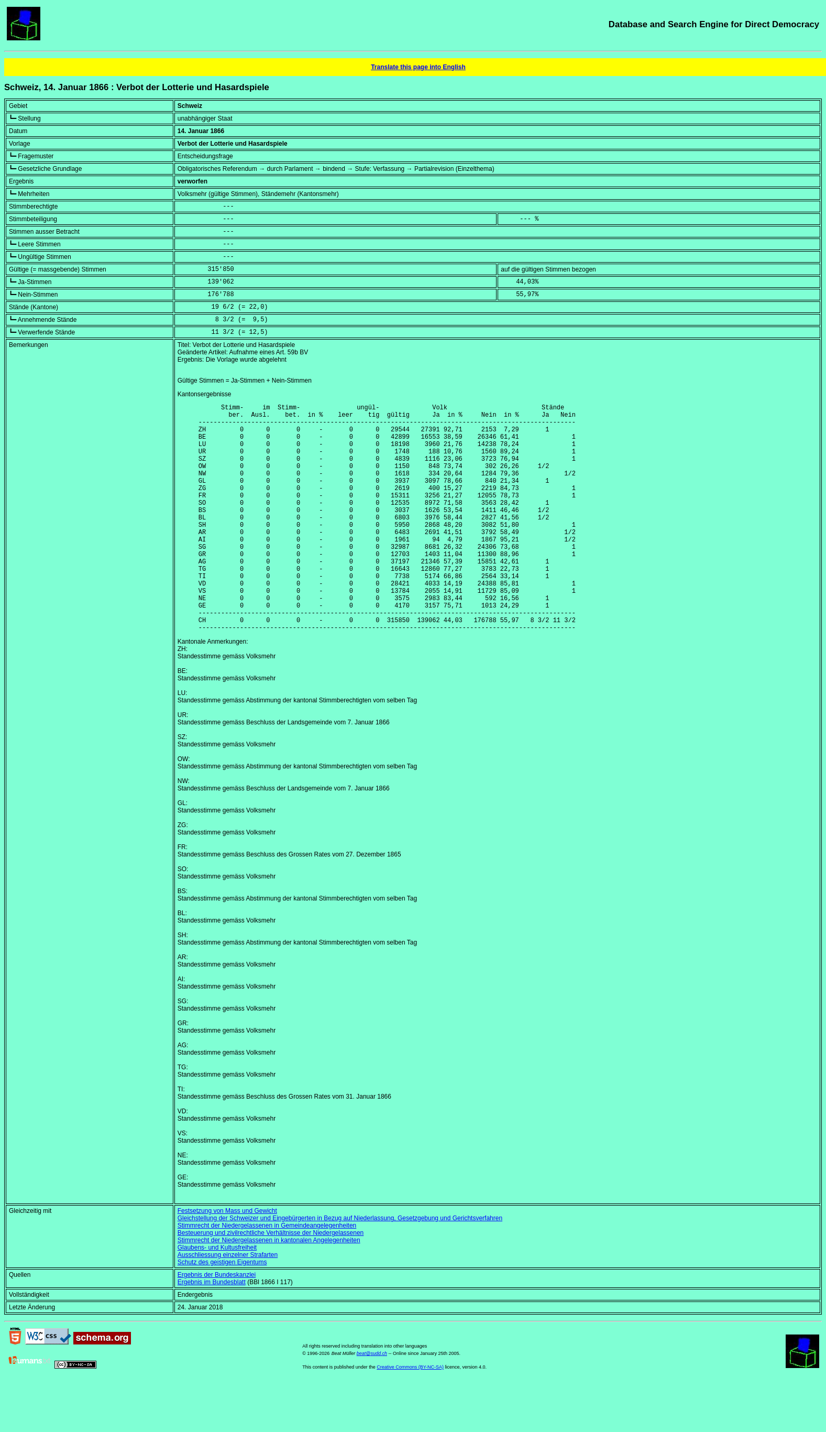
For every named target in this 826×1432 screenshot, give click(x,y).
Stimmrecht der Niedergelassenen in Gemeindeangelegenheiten (267, 1274)
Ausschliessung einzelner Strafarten (228, 1303)
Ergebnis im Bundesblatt (212, 1331)
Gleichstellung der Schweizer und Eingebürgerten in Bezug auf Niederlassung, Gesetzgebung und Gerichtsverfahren (340, 1267)
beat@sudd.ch (372, 1402)
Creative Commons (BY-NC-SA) (410, 1415)
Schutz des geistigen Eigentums (222, 1311)
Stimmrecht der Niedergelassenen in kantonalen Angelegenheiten (269, 1289)
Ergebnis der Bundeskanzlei (217, 1323)
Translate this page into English (418, 67)
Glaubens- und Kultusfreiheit (217, 1296)
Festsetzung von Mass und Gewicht (227, 1259)
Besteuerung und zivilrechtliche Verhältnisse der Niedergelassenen (271, 1281)
